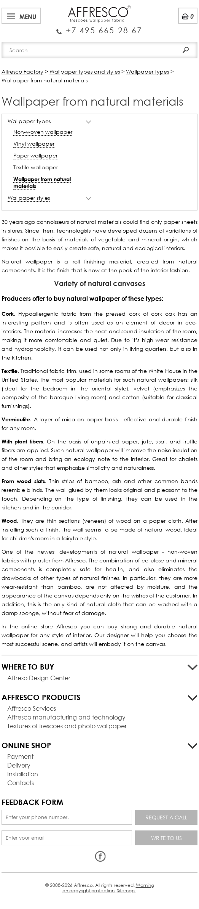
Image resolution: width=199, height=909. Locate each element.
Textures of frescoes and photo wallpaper (67, 726)
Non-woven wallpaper (42, 131)
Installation (22, 774)
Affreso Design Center (38, 678)
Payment (20, 756)
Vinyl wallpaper (33, 143)
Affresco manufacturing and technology (66, 717)
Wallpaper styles (29, 197)
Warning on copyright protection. (108, 888)
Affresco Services (31, 708)
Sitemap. (126, 890)
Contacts (20, 783)
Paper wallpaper (35, 155)
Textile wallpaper (35, 167)
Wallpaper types (29, 121)
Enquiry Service (99, 27)
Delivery (18, 765)
